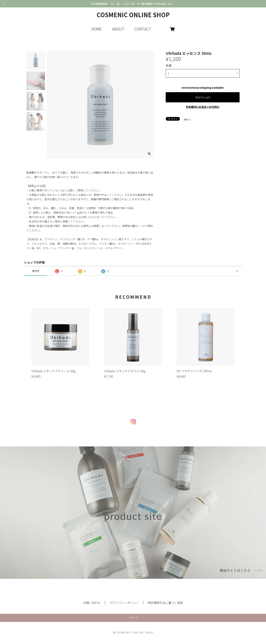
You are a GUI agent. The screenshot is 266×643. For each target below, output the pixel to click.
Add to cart (202, 97)
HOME (96, 29)
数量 (169, 65)
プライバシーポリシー (124, 602)
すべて (35, 271)
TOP (133, 617)
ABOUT (118, 29)
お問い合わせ (92, 602)
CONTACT (142, 29)
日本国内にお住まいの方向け (202, 107)
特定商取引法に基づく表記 (165, 602)
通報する (187, 119)
